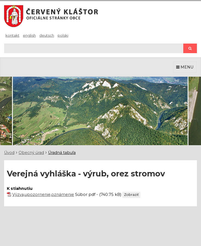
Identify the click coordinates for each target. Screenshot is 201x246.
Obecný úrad (31, 152)
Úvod (9, 152)
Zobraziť (131, 195)
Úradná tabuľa (62, 152)
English (29, 35)
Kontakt (12, 35)
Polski (63, 35)
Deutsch (46, 35)
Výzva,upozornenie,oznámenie (43, 194)
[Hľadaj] (93, 48)
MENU (185, 67)
